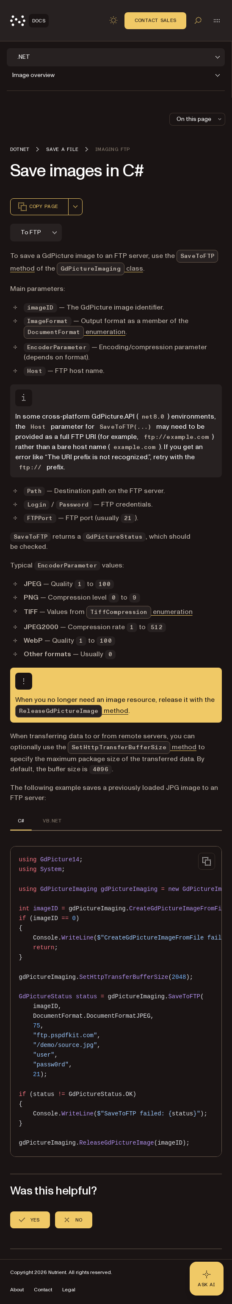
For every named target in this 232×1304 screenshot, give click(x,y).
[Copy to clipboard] (206, 861)
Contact (43, 1289)
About (17, 1289)
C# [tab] (21, 820)
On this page (200, 119)
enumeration (74, 332)
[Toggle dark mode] (113, 20)
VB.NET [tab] (52, 820)
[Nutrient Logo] (29, 20)
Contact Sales (155, 20)
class (100, 268)
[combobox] (75, 206)
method (71, 710)
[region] (116, 1001)
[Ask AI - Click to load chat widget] (207, 1279)
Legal (68, 1289)
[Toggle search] (198, 20)
